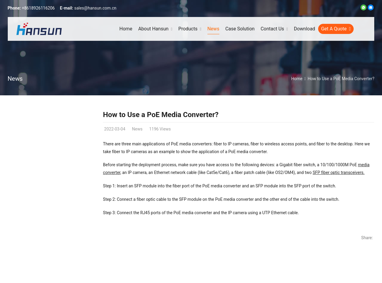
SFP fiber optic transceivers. (339, 172)
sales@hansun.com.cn (95, 8)
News (15, 78)
